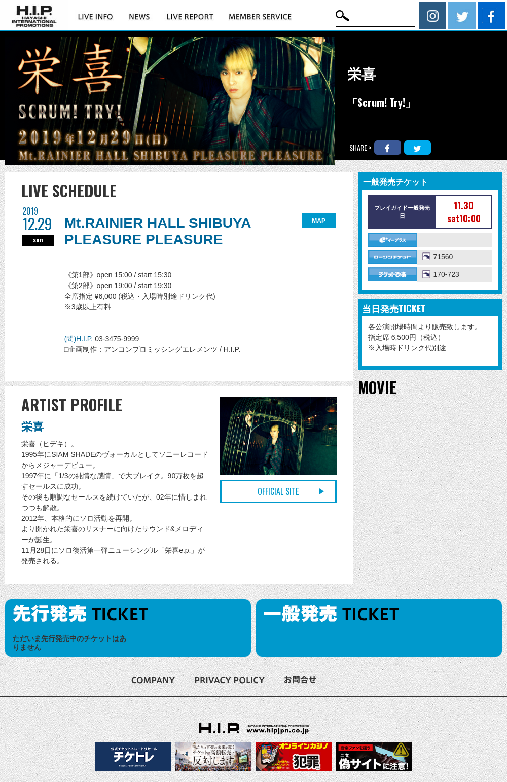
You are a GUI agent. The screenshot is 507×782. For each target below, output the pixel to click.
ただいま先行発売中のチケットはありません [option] (69, 642)
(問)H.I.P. (79, 339)
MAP (318, 220)
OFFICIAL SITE (278, 491)
